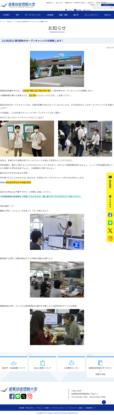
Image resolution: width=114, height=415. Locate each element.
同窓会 (80, 408)
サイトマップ (72, 408)
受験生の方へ (50, 3)
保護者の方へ (69, 3)
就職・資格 (63, 15)
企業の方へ (91, 3)
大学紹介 (6, 15)
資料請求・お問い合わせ (83, 10)
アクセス (69, 10)
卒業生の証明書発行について (104, 3)
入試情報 (49, 15)
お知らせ (107, 15)
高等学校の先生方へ (80, 3)
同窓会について (95, 5)
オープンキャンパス (32, 15)
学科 (17, 15)
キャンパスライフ (91, 15)
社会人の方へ (59, 3)
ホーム (2, 21)
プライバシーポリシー (58, 408)
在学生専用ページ (90, 408)
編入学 (76, 15)
